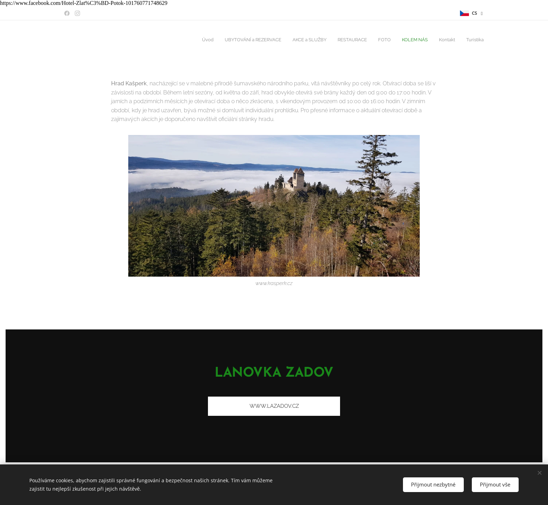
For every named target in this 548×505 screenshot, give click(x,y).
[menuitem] (407, 40)
